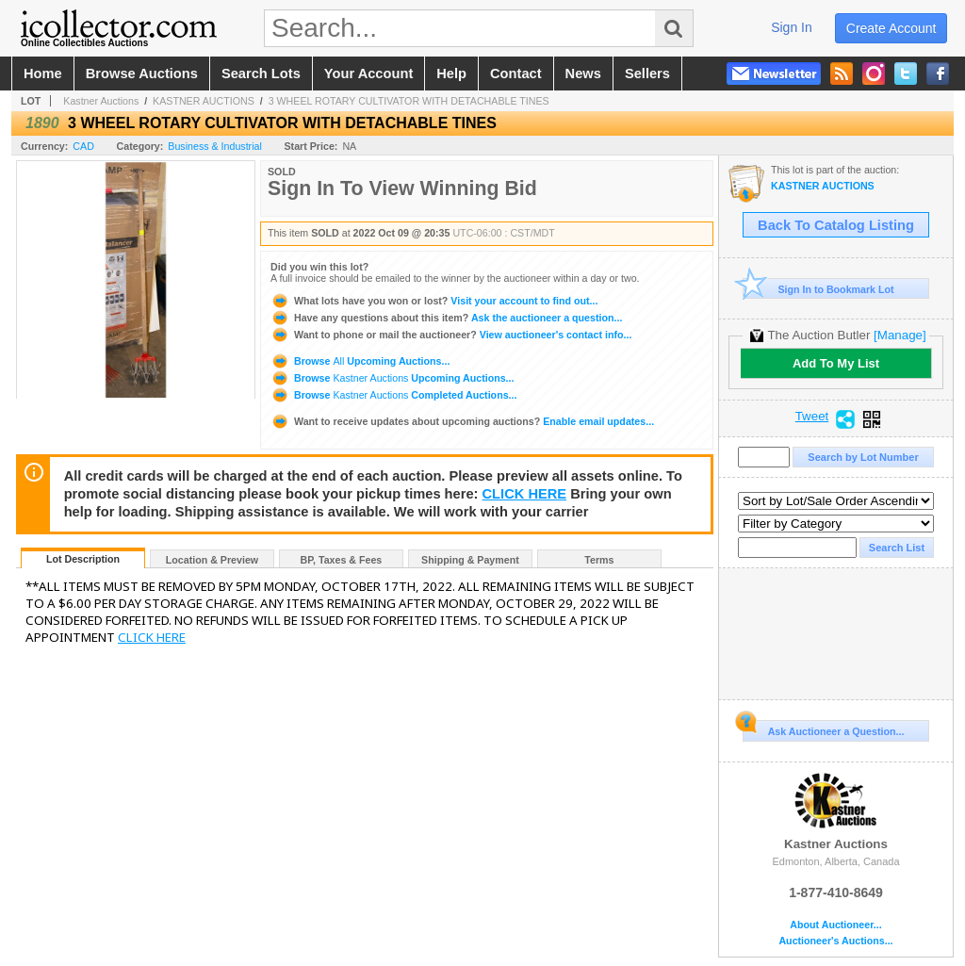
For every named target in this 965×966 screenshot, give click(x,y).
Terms (598, 559)
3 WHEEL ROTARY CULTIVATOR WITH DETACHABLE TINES (409, 100)
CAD (83, 146)
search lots (261, 73)
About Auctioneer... (835, 925)
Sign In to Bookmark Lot (818, 289)
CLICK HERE (524, 493)
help (451, 73)
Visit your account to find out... (433, 300)
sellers (647, 73)
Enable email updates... (462, 421)
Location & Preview (212, 559)
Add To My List (836, 363)
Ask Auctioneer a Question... (823, 728)
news (583, 73)
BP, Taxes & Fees (342, 559)
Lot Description (83, 559)
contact (516, 73)
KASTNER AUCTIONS (203, 100)
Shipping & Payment (470, 559)
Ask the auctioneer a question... (446, 317)
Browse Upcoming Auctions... (360, 361)
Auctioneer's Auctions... (835, 941)
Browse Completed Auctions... (393, 395)
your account (368, 73)
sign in (791, 27)
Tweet (812, 416)
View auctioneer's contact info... (450, 334)
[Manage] (899, 335)
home (43, 73)
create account (891, 28)
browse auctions (142, 73)
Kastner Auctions (101, 100)
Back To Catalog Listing (836, 225)
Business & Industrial (215, 146)
